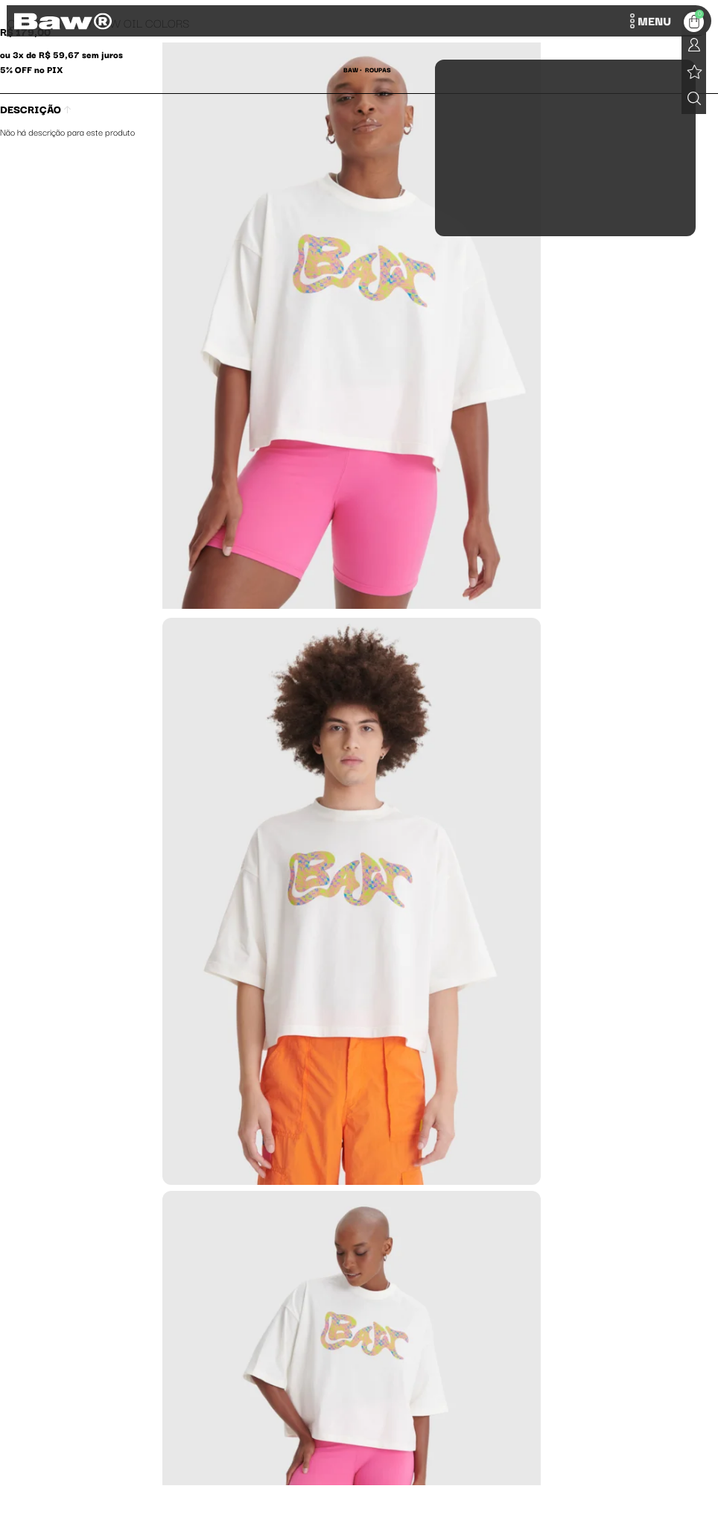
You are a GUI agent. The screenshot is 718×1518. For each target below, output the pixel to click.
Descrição (35, 109)
